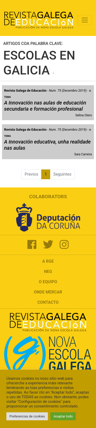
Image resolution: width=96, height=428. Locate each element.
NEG (48, 271)
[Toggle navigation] (85, 20)
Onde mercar (48, 292)
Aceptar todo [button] (63, 416)
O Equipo (48, 281)
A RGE (48, 261)
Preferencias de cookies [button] (27, 416)
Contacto (48, 302)
